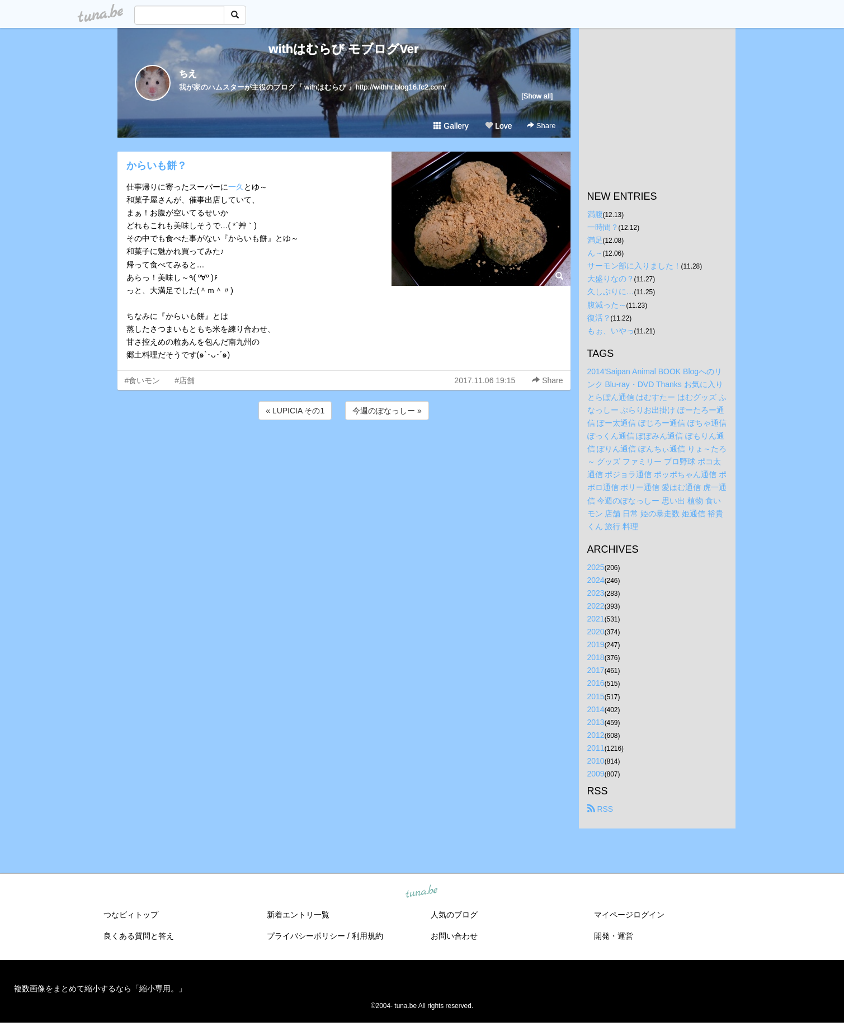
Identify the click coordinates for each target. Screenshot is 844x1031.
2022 (596, 605)
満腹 (595, 214)
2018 (596, 657)
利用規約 (367, 935)
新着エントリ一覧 (298, 914)
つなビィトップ (130, 914)
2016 (596, 683)
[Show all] (537, 96)
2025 (596, 567)
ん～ (595, 252)
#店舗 (185, 380)
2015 (596, 696)
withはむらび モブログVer (343, 49)
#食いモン (143, 380)
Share (541, 125)
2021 (596, 618)
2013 (596, 722)
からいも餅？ (156, 165)
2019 (596, 644)
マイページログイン (629, 914)
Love (498, 125)
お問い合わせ (454, 935)
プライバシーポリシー (306, 935)
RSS (600, 808)
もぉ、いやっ (610, 330)
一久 (236, 186)
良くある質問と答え (138, 935)
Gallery (450, 125)
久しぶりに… (610, 291)
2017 (596, 670)
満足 (595, 240)
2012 (596, 735)
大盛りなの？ (610, 278)
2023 (596, 593)
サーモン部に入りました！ (634, 265)
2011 (596, 747)
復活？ (599, 317)
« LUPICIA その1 (295, 410)
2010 (596, 760)
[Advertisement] (343, 452)
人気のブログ (454, 914)
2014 (596, 709)
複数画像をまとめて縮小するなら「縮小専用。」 (100, 988)
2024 (596, 580)
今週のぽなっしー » (387, 410)
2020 (596, 631)
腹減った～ (606, 304)
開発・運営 (613, 935)
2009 (596, 773)
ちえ (188, 73)
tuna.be (421, 892)
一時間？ (603, 227)
